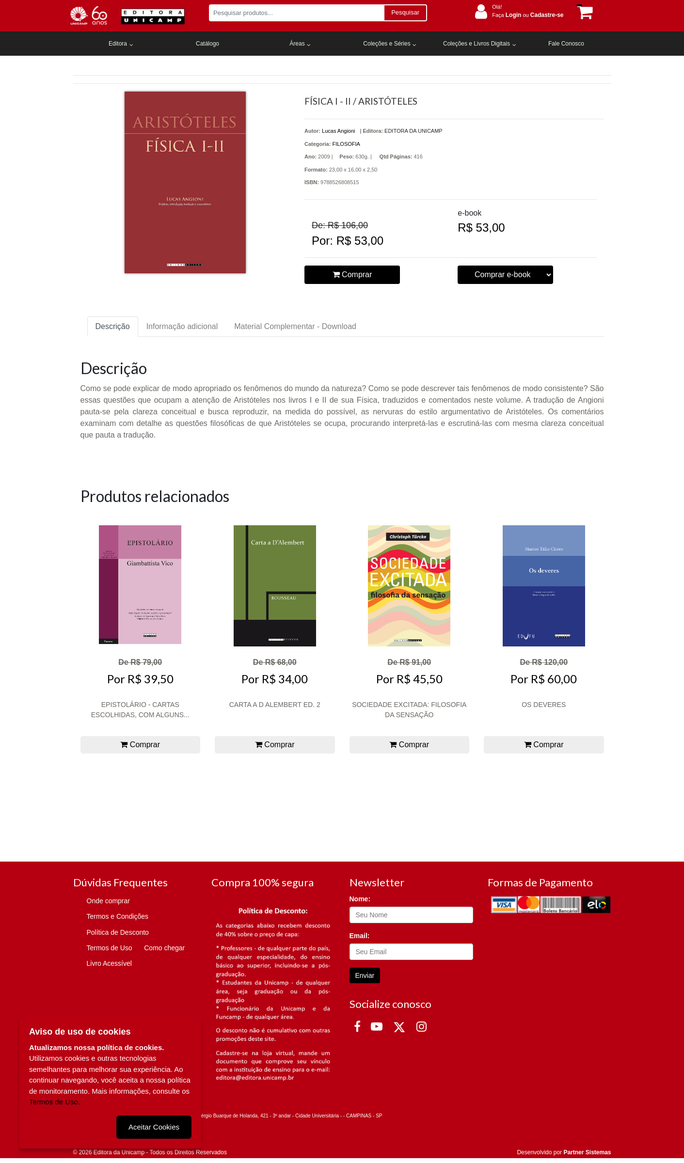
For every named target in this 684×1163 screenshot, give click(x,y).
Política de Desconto (118, 932)
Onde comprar (108, 901)
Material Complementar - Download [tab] (295, 326)
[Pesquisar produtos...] (296, 12)
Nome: (360, 899)
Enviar (365, 975)
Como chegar (164, 948)
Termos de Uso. (54, 1102)
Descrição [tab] (112, 326)
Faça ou (527, 15)
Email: (360, 936)
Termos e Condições (118, 916)
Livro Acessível (109, 963)
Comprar (352, 274)
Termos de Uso (109, 948)
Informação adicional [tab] (182, 326)
